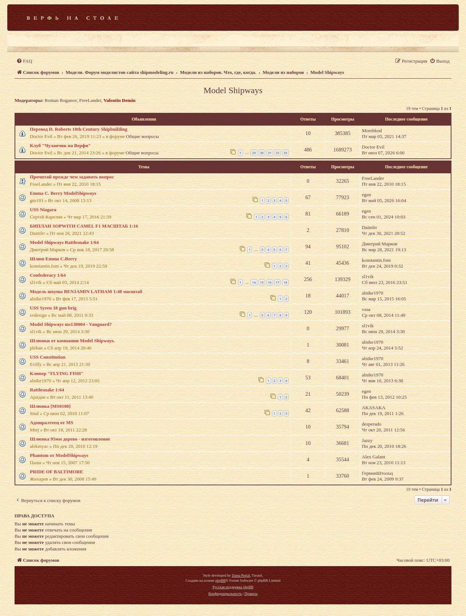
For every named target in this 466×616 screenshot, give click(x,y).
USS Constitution (48, 357)
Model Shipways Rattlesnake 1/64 (64, 242)
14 (254, 282)
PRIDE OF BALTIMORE (56, 471)
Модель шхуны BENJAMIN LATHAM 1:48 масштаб (86, 291)
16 (270, 282)
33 (285, 152)
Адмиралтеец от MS (51, 422)
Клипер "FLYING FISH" (56, 373)
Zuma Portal (241, 575)
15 (262, 282)
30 (262, 152)
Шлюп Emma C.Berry (53, 258)
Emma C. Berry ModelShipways (63, 193)
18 (285, 282)
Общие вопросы (142, 136)
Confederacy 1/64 (48, 275)
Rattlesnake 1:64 (47, 389)
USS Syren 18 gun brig (53, 308)
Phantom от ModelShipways (59, 455)
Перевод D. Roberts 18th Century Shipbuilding (78, 129)
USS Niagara (43, 209)
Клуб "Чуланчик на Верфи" (60, 145)
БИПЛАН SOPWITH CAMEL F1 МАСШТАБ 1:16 (84, 226)
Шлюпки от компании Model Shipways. (72, 340)
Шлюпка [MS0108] (50, 406)
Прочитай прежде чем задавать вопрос (72, 176)
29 (254, 152)
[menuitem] (24, 61)
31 (270, 152)
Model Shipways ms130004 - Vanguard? (71, 324)
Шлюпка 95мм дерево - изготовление (70, 439)
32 (277, 152)
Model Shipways (233, 90)
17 (277, 282)
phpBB (220, 581)
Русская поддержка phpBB (233, 587)
